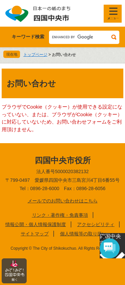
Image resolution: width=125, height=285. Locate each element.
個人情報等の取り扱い (83, 233)
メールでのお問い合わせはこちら (63, 200)
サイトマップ (35, 233)
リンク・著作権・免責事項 (60, 215)
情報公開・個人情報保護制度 (35, 224)
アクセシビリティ (95, 224)
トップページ (35, 54)
